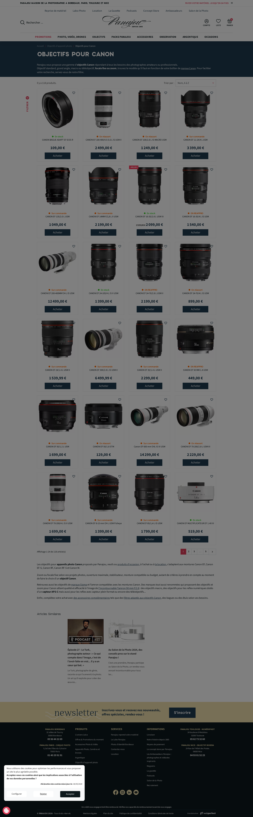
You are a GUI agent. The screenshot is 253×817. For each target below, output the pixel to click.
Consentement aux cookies (6, 810)
